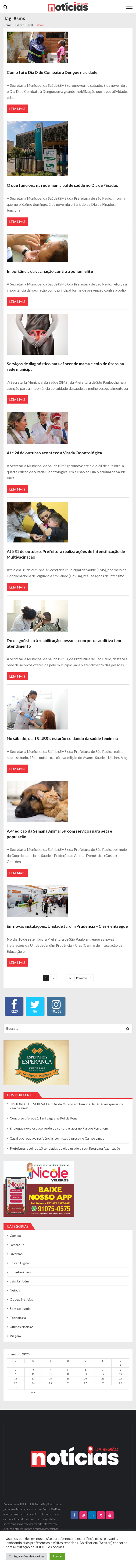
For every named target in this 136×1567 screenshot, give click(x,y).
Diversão (16, 1254)
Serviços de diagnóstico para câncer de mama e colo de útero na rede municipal (65, 366)
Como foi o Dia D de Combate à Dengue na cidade (52, 72)
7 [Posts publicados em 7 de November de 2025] (103, 1369)
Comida (15, 1236)
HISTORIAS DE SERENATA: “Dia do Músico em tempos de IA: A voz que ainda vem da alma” (66, 1106)
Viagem (15, 1336)
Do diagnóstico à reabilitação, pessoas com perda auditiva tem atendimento (64, 643)
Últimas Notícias (21, 1327)
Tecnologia (18, 1318)
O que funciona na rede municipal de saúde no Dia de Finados (62, 185)
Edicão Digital (19, 1263)
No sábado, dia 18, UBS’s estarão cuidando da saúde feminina (62, 738)
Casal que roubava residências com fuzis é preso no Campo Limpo (57, 1138)
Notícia (15, 1290)
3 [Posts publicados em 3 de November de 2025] (33, 1369)
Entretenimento (21, 1272)
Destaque (17, 1245)
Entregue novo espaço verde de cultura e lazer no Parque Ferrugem (59, 1128)
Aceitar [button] (57, 1556)
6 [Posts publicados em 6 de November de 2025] (85, 1369)
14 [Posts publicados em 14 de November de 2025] (102, 1374)
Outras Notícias (21, 1299)
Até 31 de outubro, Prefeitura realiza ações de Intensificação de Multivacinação (66, 554)
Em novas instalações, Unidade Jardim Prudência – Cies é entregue (67, 926)
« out (33, 1391)
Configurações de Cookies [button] (26, 1556)
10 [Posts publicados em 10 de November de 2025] (33, 1374)
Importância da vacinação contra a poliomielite (50, 271)
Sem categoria (20, 1309)
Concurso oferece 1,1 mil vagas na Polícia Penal (44, 1118)
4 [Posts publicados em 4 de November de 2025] (50, 1369)
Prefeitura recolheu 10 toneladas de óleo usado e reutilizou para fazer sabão (65, 1148)
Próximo (81, 978)
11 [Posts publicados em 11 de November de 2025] (50, 1374)
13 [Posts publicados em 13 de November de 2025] (85, 1374)
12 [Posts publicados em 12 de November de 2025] (68, 1374)
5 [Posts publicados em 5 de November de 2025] (68, 1369)
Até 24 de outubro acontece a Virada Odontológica (54, 452)
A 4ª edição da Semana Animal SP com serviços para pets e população (59, 834)
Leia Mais (17, 109)
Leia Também (19, 1281)
